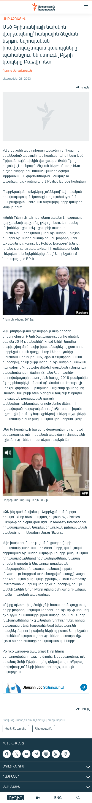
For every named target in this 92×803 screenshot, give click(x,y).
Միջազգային (14, 19)
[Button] (82, 87)
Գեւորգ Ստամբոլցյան (17, 70)
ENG (58, 797)
